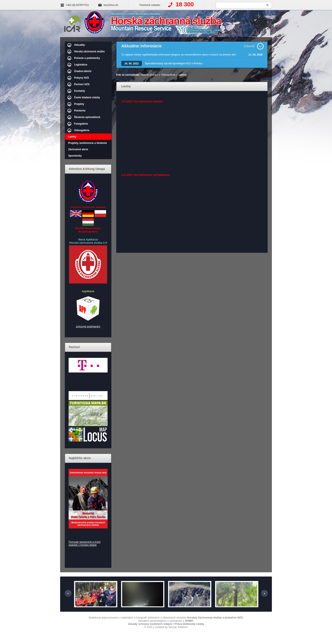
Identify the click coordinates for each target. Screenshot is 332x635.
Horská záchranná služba (89, 51)
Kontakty (79, 90)
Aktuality (79, 44)
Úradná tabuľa (82, 71)
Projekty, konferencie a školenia (87, 143)
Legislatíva (80, 64)
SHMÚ (189, 620)
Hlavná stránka (149, 74)
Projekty (79, 104)
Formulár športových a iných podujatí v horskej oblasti (85, 543)
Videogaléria (81, 130)
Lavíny (72, 136)
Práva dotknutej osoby (189, 623)
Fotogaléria (81, 123)
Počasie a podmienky (87, 58)
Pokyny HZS (81, 77)
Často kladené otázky (87, 97)
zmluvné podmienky (88, 326)
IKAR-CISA (72, 23)
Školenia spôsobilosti (87, 117)
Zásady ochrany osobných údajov (150, 623)
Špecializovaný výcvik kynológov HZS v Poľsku (173, 63)
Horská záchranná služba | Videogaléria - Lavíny (156, 24)
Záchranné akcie (78, 149)
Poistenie (79, 110)
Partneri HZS (82, 84)
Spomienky (75, 155)
